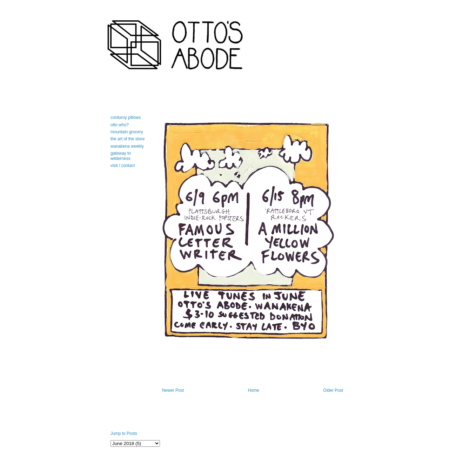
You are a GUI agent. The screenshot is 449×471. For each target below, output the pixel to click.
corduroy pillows (125, 117)
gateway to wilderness (120, 156)
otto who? (119, 124)
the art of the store (127, 138)
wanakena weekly (127, 146)
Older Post (333, 390)
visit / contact (122, 165)
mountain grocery (126, 131)
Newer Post (173, 390)
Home (253, 390)
